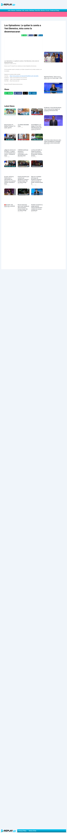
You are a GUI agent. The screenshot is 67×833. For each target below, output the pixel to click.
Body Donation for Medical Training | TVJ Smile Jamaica (9, 126)
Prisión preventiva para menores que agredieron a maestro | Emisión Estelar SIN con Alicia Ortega (23, 179)
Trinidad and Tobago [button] (54, 10)
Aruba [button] (9, 10)
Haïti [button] (23, 10)
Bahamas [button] (13, 10)
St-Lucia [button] (47, 10)
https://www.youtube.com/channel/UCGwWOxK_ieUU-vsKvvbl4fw (24, 76)
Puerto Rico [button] (37, 10)
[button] (24, 35)
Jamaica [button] (27, 10)
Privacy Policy (22, 831)
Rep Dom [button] (43, 10)
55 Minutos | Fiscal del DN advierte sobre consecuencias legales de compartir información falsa (52, 109)
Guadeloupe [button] (18, 10)
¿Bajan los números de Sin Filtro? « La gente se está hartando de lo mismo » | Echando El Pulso (10, 152)
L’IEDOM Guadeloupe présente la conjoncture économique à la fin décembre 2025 (23, 152)
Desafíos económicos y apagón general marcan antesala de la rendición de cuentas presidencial (37, 207)
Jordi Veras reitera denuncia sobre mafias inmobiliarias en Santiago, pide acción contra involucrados (52, 141)
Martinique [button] (31, 10)
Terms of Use (32, 831)
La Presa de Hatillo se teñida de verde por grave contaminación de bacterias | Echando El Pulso (36, 152)
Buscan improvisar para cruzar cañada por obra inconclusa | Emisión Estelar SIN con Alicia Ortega (23, 207)
